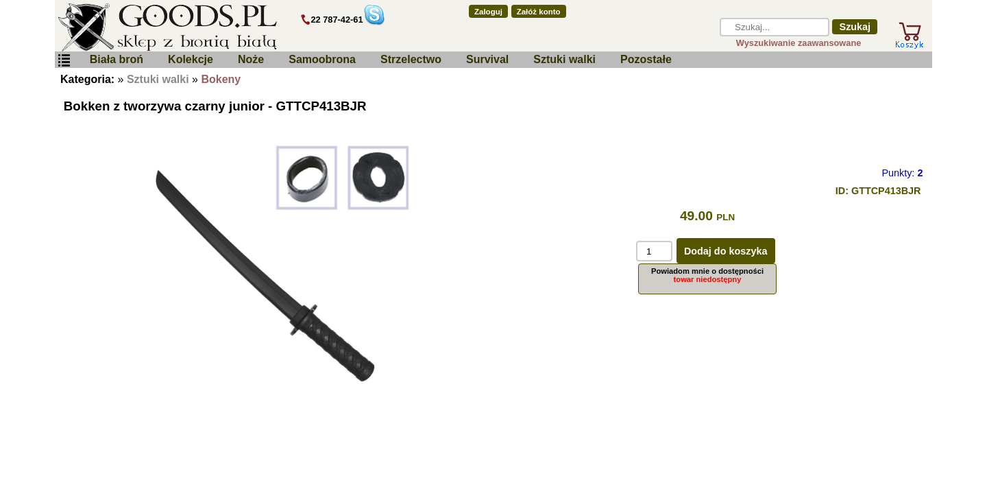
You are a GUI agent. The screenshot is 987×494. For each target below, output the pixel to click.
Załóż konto (539, 12)
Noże (251, 59)
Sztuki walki (564, 59)
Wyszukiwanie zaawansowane (799, 43)
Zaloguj (488, 12)
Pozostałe (646, 59)
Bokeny (221, 79)
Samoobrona (322, 59)
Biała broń (116, 59)
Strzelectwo (410, 59)
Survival (487, 59)
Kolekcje (190, 59)
